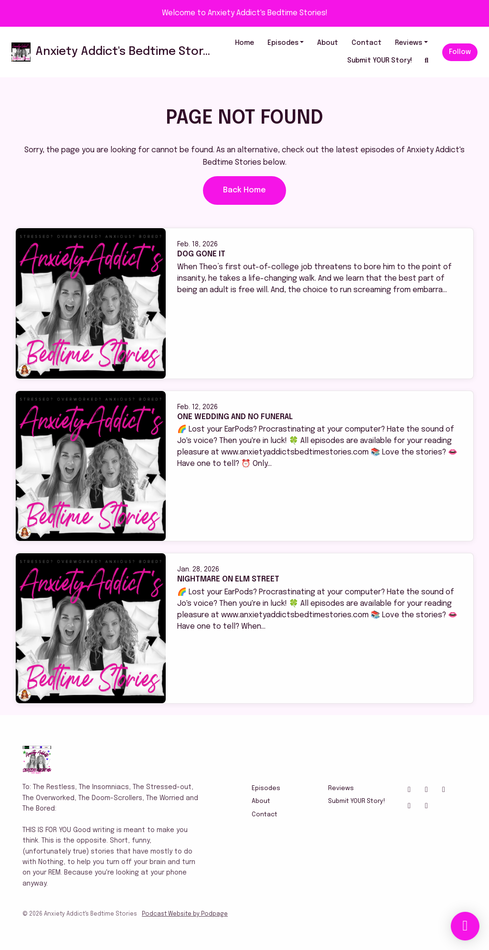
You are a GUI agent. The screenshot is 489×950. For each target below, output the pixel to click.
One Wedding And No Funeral (235, 417)
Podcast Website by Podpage (185, 914)
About (327, 43)
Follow (460, 52)
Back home (244, 190)
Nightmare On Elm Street (228, 579)
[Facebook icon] (443, 790)
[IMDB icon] (426, 806)
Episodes (282, 43)
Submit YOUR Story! (379, 60)
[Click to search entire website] (427, 61)
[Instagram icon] (409, 790)
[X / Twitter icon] (426, 790)
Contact (366, 43)
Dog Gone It (201, 254)
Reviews (408, 43)
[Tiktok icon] (409, 806)
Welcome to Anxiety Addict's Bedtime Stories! (245, 13)
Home (244, 43)
